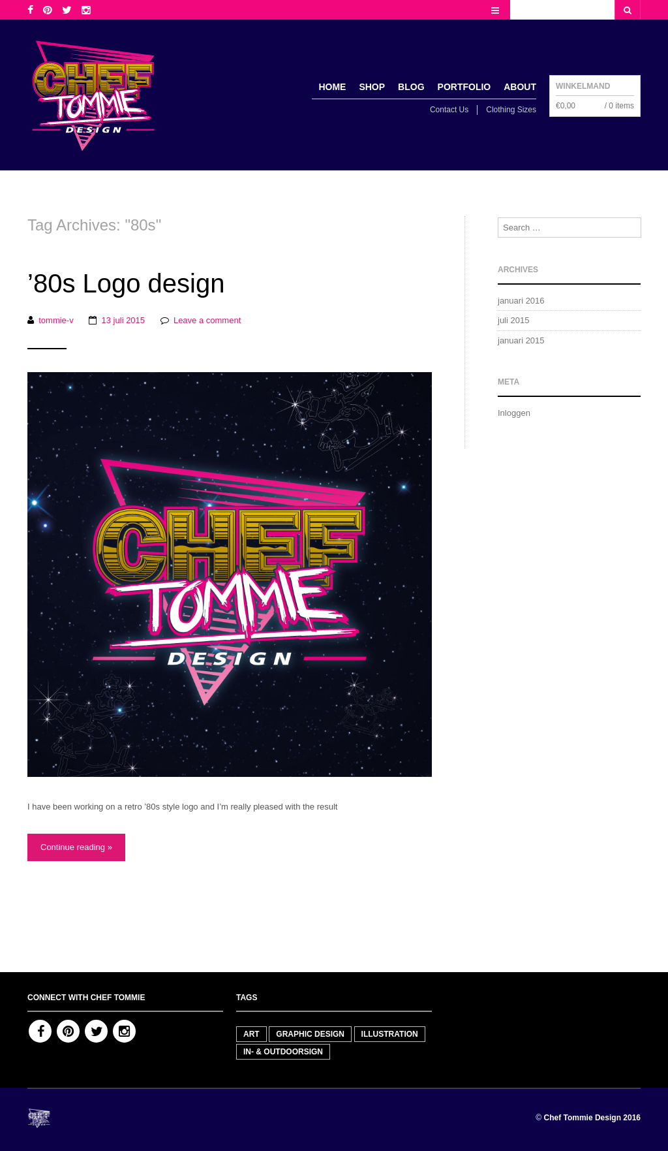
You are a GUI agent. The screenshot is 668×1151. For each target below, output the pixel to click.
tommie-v (55, 320)
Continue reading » (76, 847)
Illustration (389, 1034)
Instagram (124, 1031)
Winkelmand (583, 86)
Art (251, 1034)
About (520, 87)
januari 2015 (521, 340)
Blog (411, 87)
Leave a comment (207, 320)
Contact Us (449, 109)
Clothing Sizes (511, 109)
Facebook (40, 1031)
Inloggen (514, 413)
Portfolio (464, 87)
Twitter (96, 1031)
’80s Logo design (125, 283)
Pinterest (68, 1031)
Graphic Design (310, 1034)
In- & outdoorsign (283, 1051)
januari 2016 (521, 301)
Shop (372, 87)
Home (332, 87)
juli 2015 (513, 320)
